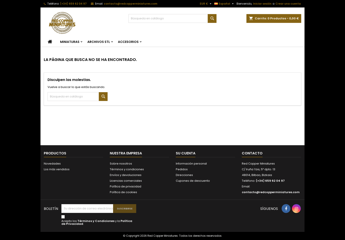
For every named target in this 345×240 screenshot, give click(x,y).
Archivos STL (98, 42)
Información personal (191, 163)
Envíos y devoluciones (125, 175)
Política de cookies (123, 192)
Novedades (52, 163)
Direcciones (184, 175)
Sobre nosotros (121, 163)
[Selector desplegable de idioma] (224, 3)
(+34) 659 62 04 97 (73, 3)
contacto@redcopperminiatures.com (130, 3)
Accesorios (128, 42)
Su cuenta (185, 153)
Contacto (252, 153)
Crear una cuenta (288, 3)
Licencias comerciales (126, 181)
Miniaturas (69, 42)
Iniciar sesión (262, 3)
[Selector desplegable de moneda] (206, 3)
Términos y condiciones (127, 169)
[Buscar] (172, 18)
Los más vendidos (57, 169)
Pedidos (182, 169)
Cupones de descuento (193, 181)
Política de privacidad (125, 186)
